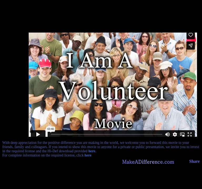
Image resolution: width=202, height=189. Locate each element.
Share (194, 161)
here (91, 151)
